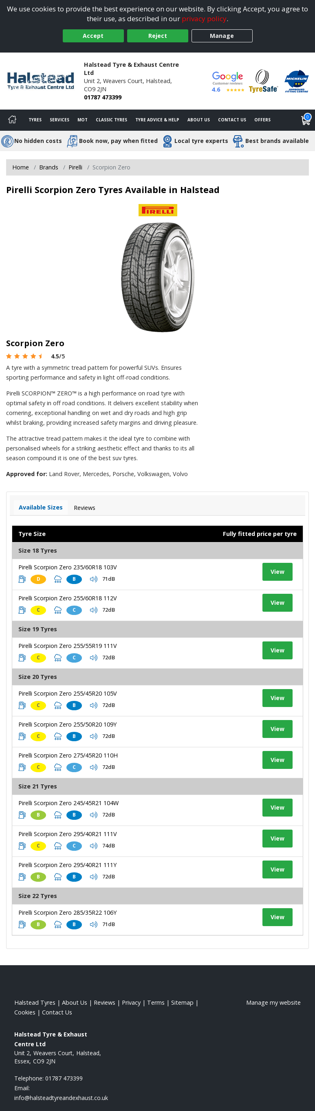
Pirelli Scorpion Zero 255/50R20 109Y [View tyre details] (67, 724)
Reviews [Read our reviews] (104, 1002)
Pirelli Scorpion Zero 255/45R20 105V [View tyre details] (67, 693)
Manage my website (273, 1002)
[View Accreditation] (264, 80)
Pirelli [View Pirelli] (75, 167)
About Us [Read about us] (74, 1002)
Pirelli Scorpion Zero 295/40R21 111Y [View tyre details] (67, 865)
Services (59, 120)
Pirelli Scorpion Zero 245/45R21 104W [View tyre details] (68, 803)
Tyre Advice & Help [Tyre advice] (157, 120)
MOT (82, 120)
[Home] (12, 120)
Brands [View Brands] (48, 167)
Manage (222, 36)
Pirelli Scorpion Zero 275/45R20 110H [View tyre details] (68, 755)
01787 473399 (102, 97)
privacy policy (204, 18)
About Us (198, 120)
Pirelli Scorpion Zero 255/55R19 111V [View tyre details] (67, 646)
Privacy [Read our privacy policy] (131, 1002)
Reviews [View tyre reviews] (84, 508)
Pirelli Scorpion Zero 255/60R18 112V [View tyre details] (67, 598)
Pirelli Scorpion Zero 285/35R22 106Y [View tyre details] (67, 912)
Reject (157, 36)
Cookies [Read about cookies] (24, 1012)
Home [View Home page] (20, 167)
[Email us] (61, 1098)
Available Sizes (41, 507)
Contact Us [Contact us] (232, 120)
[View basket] (306, 120)
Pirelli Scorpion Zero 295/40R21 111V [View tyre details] (67, 834)
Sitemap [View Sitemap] (182, 1002)
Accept (93, 36)
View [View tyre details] (277, 571)
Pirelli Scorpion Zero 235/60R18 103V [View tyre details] (67, 567)
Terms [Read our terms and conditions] (156, 1002)
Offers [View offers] (262, 120)
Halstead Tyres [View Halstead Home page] (34, 1002)
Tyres (35, 120)
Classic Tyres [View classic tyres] (111, 120)
